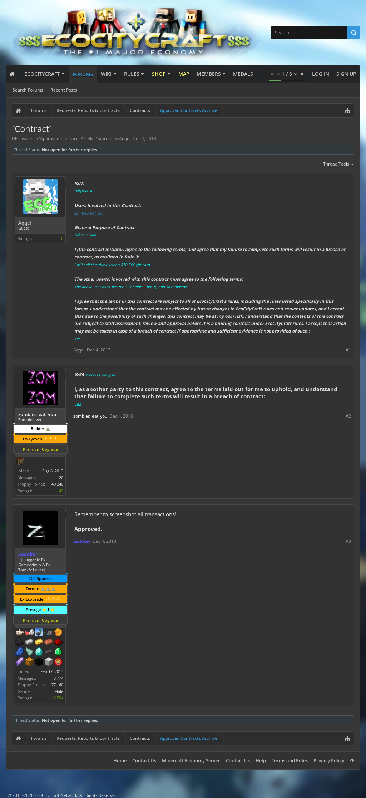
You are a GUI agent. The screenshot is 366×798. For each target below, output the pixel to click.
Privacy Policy (328, 760)
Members (209, 73)
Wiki (106, 73)
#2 (348, 416)
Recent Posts (63, 90)
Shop (159, 73)
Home (120, 760)
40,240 (57, 484)
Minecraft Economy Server (191, 760)
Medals (243, 73)
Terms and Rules (290, 760)
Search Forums (28, 90)
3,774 (58, 678)
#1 (348, 350)
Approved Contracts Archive (68, 139)
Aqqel (124, 139)
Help (261, 760)
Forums (83, 74)
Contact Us (144, 760)
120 (60, 477)
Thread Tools (338, 164)
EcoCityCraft (42, 73)
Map (183, 73)
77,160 (57, 684)
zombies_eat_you (88, 213)
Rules (131, 73)
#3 (348, 541)
